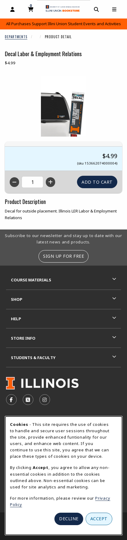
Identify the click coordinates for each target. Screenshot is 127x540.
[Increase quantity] (50, 182)
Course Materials (31, 280)
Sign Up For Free (63, 256)
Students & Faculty (33, 357)
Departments (16, 36)
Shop (16, 299)
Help (16, 318)
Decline (69, 518)
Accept (99, 518)
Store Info (23, 338)
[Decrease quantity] (14, 182)
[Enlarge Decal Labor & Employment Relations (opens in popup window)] (63, 106)
